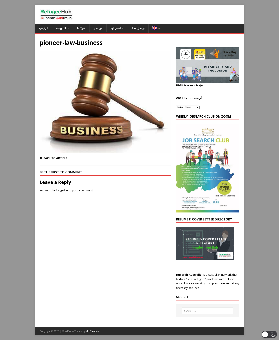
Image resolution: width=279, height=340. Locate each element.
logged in (62, 190)
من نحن (97, 28)
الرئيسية (43, 28)
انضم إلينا (115, 28)
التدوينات (61, 28)
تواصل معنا (138, 28)
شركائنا (81, 28)
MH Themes (92, 331)
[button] (269, 334)
